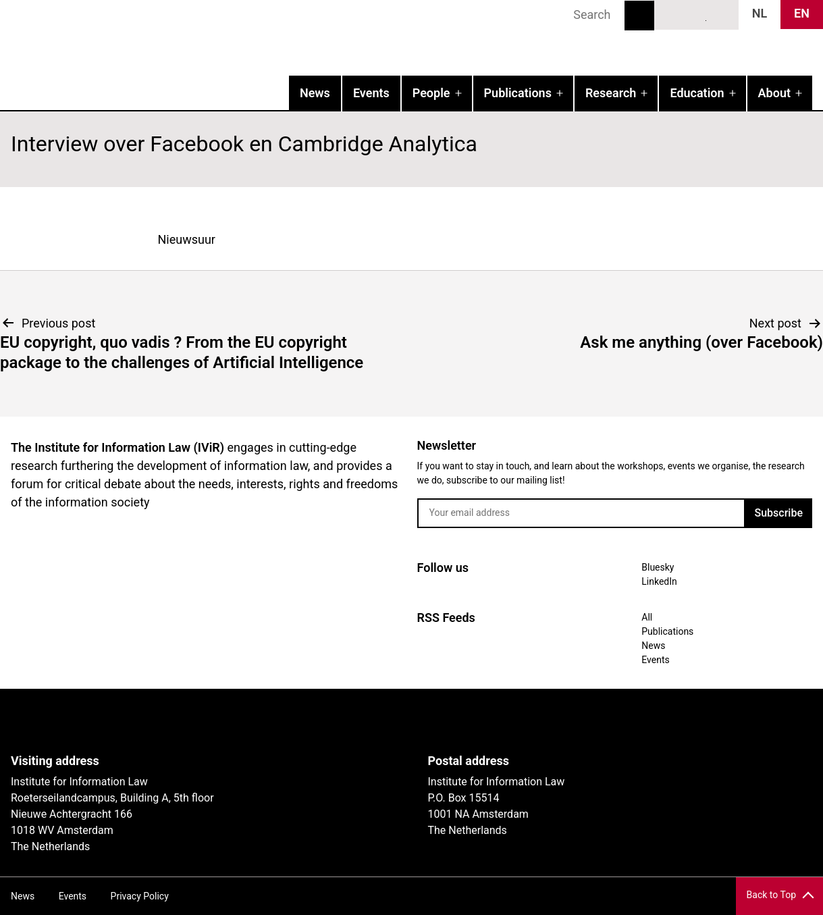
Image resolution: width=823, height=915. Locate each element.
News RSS (721, 14)
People (431, 93)
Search (639, 15)
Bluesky (671, 14)
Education (697, 93)
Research (610, 93)
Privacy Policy (140, 896)
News (315, 93)
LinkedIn (696, 14)
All (646, 617)
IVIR (173, 38)
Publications (518, 93)
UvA (167, 721)
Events (371, 93)
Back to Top (771, 894)
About (774, 93)
